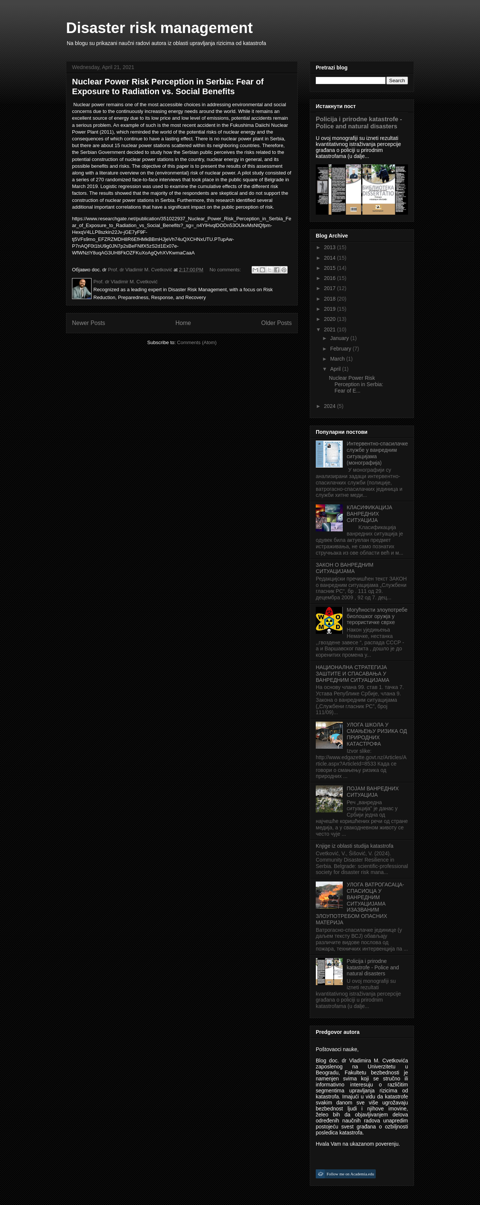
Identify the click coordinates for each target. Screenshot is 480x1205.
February (341, 349)
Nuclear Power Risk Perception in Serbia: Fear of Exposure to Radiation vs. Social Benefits (168, 86)
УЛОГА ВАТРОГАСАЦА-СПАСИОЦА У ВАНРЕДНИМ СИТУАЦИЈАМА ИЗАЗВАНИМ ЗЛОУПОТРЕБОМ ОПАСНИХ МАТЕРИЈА (360, 903)
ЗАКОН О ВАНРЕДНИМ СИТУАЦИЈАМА (345, 568)
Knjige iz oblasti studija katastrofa (354, 846)
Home (183, 323)
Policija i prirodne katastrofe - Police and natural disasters (359, 122)
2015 (330, 268)
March (338, 359)
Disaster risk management (159, 28)
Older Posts (276, 323)
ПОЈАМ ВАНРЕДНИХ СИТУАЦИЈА (373, 791)
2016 (330, 278)
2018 (330, 299)
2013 (330, 247)
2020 (330, 319)
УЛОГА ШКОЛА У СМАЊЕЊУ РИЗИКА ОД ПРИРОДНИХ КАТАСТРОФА (377, 734)
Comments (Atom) (196, 342)
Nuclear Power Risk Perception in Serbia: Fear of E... (356, 384)
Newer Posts (88, 323)
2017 (330, 288)
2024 (330, 406)
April (336, 369)
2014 (330, 258)
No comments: (226, 269)
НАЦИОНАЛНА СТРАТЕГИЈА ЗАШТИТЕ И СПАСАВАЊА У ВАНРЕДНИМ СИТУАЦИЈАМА (352, 673)
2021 (330, 329)
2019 (330, 309)
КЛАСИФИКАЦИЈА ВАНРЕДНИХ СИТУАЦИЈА (370, 513)
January (340, 338)
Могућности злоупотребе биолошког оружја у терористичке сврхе (377, 616)
